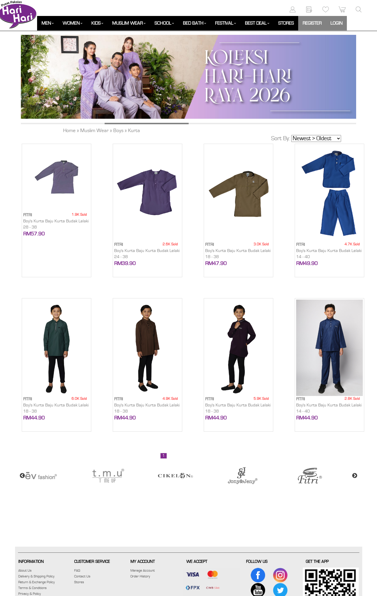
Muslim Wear (94, 130)
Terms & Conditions (32, 588)
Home (69, 130)
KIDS (97, 23)
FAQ (77, 570)
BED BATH (194, 23)
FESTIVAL (225, 23)
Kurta (134, 130)
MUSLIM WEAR (129, 23)
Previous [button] (22, 476)
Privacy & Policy (29, 593)
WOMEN (73, 23)
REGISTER (312, 23)
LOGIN (336, 23)
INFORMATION (31, 562)
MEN (47, 23)
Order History (140, 576)
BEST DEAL (257, 23)
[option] (188, 77)
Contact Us (82, 576)
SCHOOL (164, 23)
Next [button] (355, 476)
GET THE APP (317, 562)
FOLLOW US (256, 562)
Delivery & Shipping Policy (36, 576)
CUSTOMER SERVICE (92, 562)
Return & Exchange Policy (36, 582)
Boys (118, 130)
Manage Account (142, 570)
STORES (286, 23)
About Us (25, 570)
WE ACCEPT (196, 562)
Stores (79, 582)
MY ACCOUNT (142, 562)
